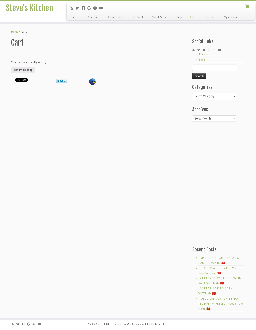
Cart (193, 17)
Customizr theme (160, 324)
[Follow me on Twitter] (78, 8)
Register (204, 54)
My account (231, 17)
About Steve (160, 17)
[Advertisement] (218, 184)
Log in (202, 59)
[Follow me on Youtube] (102, 8)
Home (75, 17)
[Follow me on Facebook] (84, 8)
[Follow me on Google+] (90, 8)
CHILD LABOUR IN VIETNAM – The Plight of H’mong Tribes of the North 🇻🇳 (220, 304)
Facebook (137, 17)
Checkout (210, 17)
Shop (179, 17)
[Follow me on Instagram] (96, 8)
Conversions (115, 17)
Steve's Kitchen (29, 8)
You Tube (94, 17)
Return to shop (23, 70)
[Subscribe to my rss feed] (72, 8)
